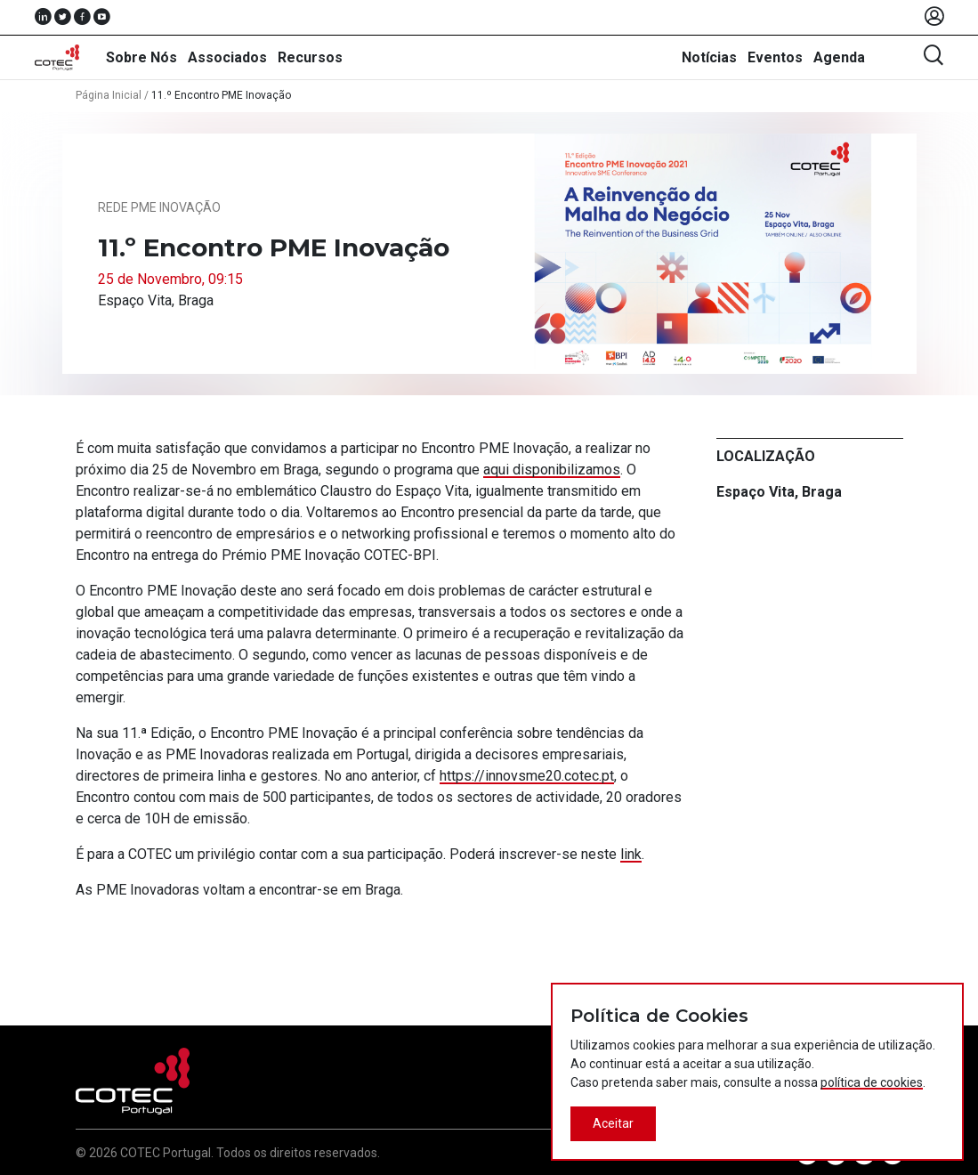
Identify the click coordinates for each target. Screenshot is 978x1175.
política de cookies (871, 1082)
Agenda (839, 57)
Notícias (709, 57)
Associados (227, 57)
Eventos (775, 57)
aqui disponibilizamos (551, 469)
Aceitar (613, 1123)
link (631, 854)
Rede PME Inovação (159, 207)
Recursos (310, 57)
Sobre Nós (141, 57)
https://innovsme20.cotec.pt (527, 775)
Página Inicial (108, 95)
